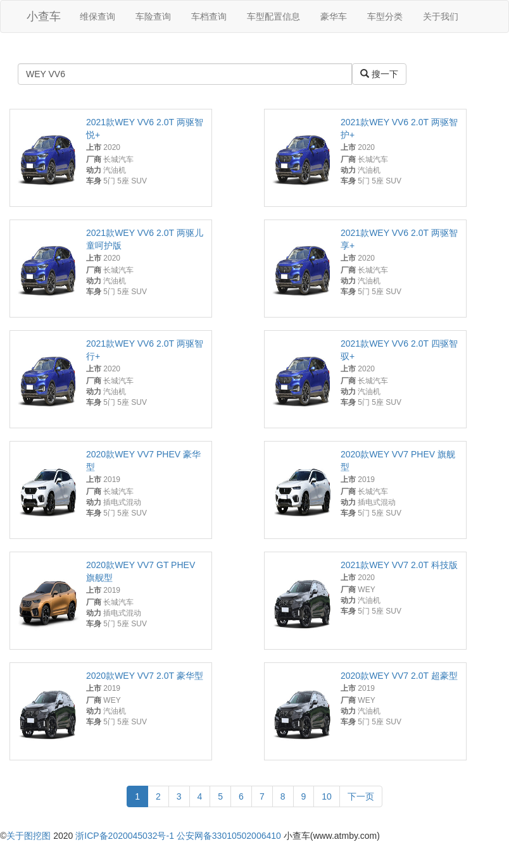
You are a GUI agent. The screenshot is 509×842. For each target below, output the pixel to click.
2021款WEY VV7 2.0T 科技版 (399, 565)
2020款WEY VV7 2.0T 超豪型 (399, 676)
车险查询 (153, 16)
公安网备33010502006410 (229, 836)
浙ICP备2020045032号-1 (124, 836)
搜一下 (379, 74)
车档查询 (209, 16)
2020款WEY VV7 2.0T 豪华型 (144, 676)
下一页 (361, 796)
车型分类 (385, 16)
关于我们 (440, 16)
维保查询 (97, 16)
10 (327, 796)
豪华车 (333, 16)
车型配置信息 (273, 16)
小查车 (44, 16)
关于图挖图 (28, 836)
